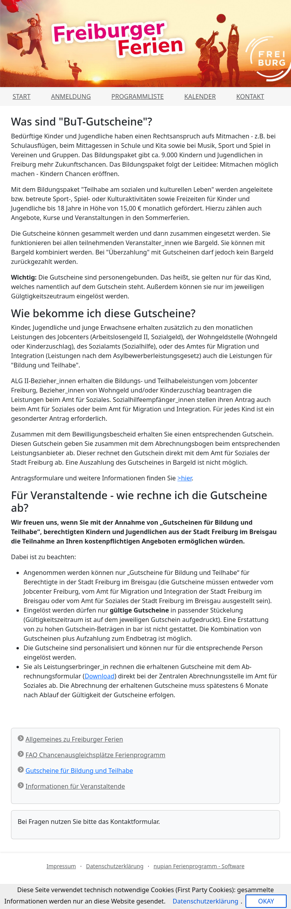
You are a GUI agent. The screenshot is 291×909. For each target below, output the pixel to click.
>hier (185, 478)
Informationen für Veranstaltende (75, 786)
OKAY (266, 901)
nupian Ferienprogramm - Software (199, 866)
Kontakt (250, 96)
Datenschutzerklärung (114, 866)
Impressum (61, 866)
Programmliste (138, 96)
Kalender (200, 96)
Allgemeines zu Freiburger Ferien (74, 739)
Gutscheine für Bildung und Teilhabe (79, 770)
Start (22, 96)
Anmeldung (71, 96)
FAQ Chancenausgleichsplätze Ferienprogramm (95, 755)
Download (99, 676)
